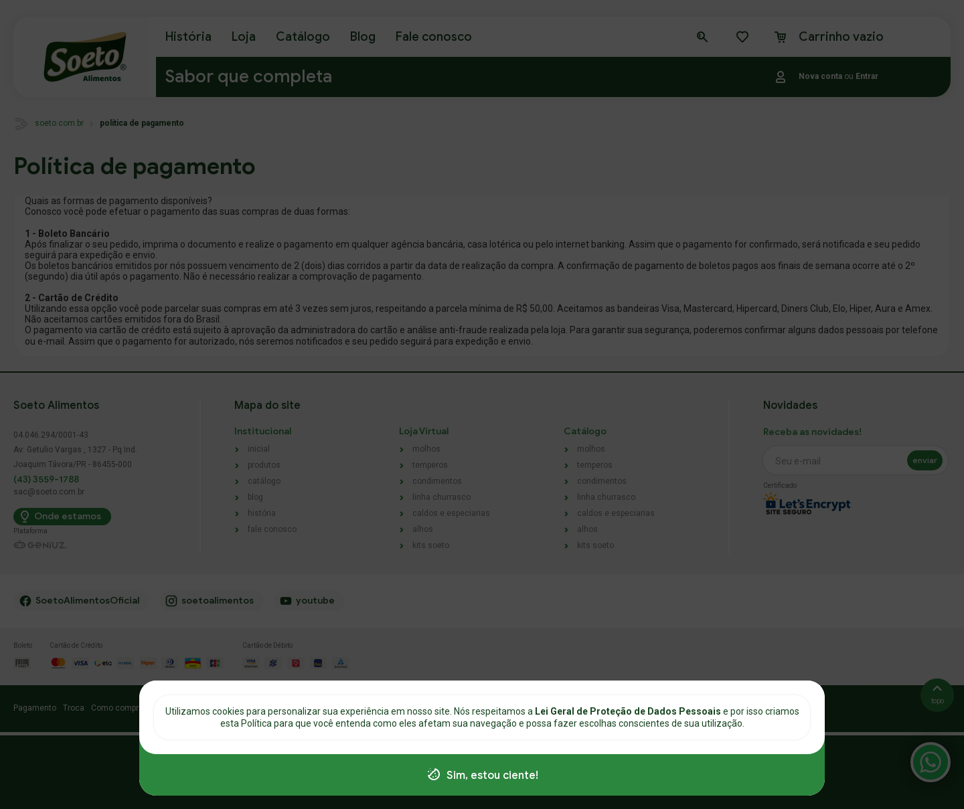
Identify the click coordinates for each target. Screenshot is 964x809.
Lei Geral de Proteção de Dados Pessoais (629, 711)
